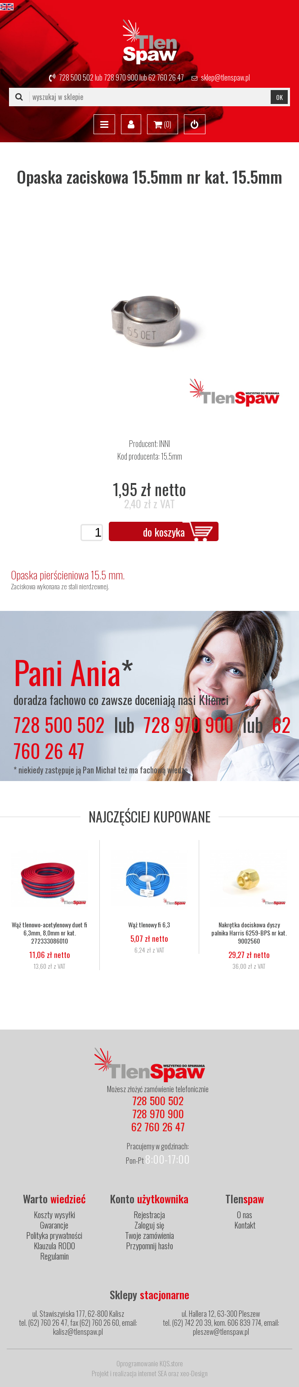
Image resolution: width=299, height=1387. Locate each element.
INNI (164, 443)
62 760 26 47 (166, 77)
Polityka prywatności (54, 1235)
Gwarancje (54, 1225)
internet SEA (152, 1373)
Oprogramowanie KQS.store (149, 1363)
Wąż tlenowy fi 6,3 (149, 925)
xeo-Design (194, 1373)
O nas (244, 1214)
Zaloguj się (149, 1225)
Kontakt (244, 1225)
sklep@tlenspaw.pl (225, 77)
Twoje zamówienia (149, 1235)
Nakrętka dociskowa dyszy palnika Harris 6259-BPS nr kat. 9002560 (249, 933)
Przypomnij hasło (149, 1245)
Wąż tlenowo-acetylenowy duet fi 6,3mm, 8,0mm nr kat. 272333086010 (49, 933)
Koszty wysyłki (54, 1214)
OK (279, 97)
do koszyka (164, 532)
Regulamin (54, 1256)
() (162, 124)
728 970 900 (121, 77)
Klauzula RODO (54, 1245)
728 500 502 (76, 77)
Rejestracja (149, 1214)
